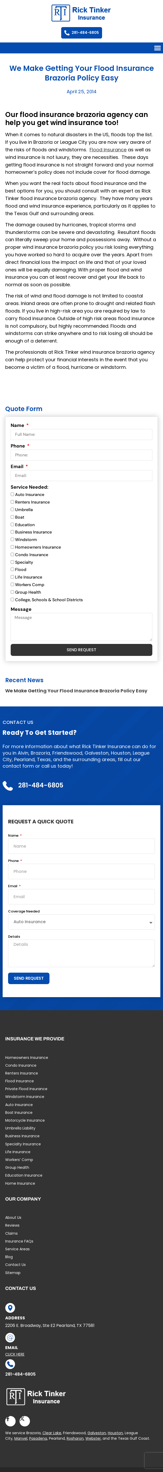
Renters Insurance (32, 502)
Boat (19, 517)
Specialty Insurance (23, 1144)
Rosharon (75, 1438)
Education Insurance (23, 1175)
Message (21, 609)
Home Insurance (20, 1183)
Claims (11, 1233)
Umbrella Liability (20, 1128)
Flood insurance (108, 149)
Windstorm (26, 539)
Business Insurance (33, 532)
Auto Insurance (29, 495)
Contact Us (15, 1264)
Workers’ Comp (19, 1159)
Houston (115, 1433)
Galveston (96, 1433)
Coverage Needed (24, 912)
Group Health (28, 592)
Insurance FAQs (19, 1241)
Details (14, 937)
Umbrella (24, 509)
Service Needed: (29, 487)
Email (17, 466)
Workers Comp (29, 584)
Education (25, 524)
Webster (93, 1438)
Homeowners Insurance (38, 547)
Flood (20, 570)
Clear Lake (51, 1433)
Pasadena (38, 1438)
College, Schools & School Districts (49, 600)
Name (18, 425)
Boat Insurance (19, 1112)
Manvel (20, 1438)
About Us (13, 1217)
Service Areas (17, 1249)
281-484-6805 (20, 1374)
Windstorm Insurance (24, 1096)
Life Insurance (28, 577)
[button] (157, 47)
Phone (18, 446)
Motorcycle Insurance (25, 1120)
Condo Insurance (31, 554)
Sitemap (13, 1272)
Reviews (12, 1225)
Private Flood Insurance (26, 1088)
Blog (9, 1256)
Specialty (24, 562)
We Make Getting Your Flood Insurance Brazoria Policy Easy (76, 690)
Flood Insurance (19, 1081)
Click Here (14, 1354)
